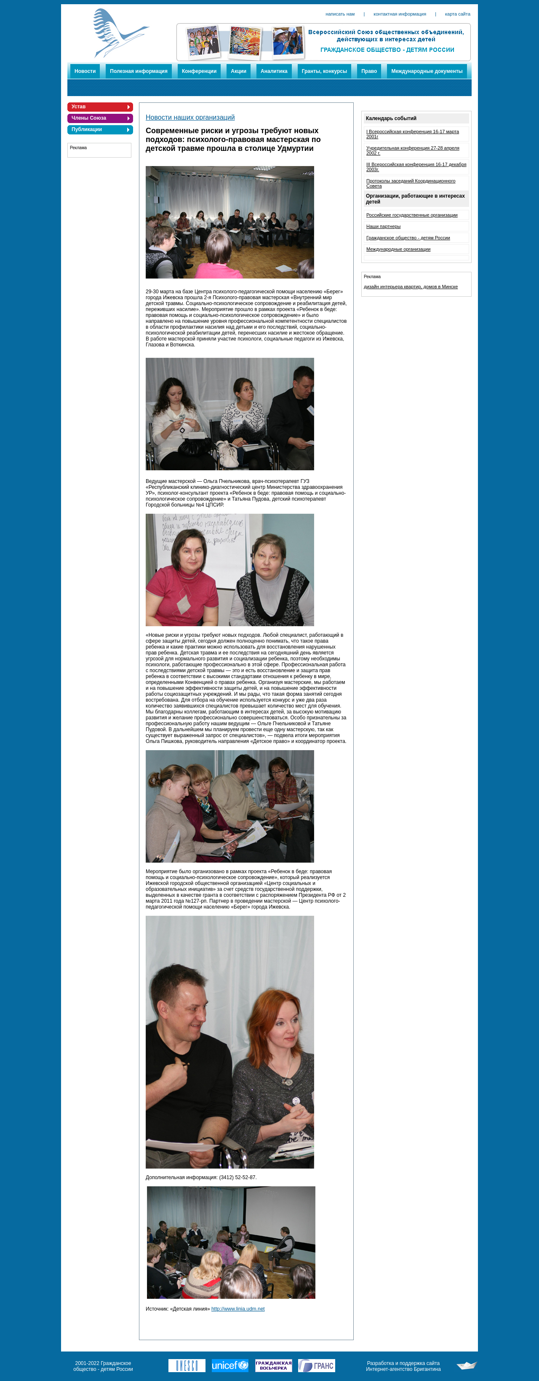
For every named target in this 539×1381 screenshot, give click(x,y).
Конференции (199, 71)
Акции (238, 71)
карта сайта (457, 13)
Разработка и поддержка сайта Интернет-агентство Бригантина (403, 1366)
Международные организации (398, 249)
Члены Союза (89, 118)
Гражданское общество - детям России (408, 237)
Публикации (87, 129)
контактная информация (400, 13)
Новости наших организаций (190, 117)
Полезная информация (139, 71)
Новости (85, 71)
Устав (78, 107)
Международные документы (426, 71)
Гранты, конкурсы (324, 71)
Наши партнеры (383, 226)
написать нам (340, 13)
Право (369, 71)
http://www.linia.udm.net (238, 1309)
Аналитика (274, 71)
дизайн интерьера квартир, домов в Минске (411, 286)
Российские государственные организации (412, 214)
